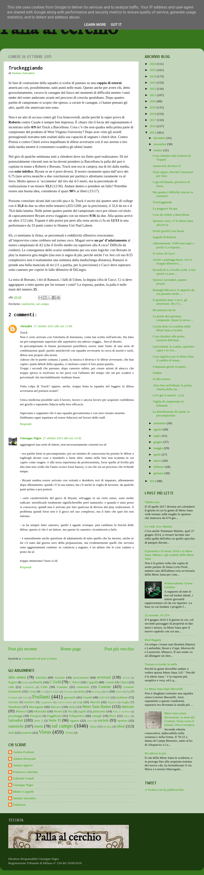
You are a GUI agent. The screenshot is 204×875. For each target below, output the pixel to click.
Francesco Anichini (25, 772)
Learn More (95, 24)
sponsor (122, 720)
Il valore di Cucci (164, 253)
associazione (81, 677)
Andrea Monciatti (24, 758)
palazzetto (99, 711)
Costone (104, 687)
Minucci (21, 711)
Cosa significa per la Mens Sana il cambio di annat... (173, 358)
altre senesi (17, 677)
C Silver (74, 682)
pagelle (82, 711)
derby (81, 691)
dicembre (159, 138)
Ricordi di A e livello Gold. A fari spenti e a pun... (174, 271)
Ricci (112, 716)
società (103, 720)
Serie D (55, 720)
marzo (157, 460)
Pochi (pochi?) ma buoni (168, 231)
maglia (126, 702)
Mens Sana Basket (96, 707)
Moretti (58, 711)
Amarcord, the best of (167, 166)
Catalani (109, 682)
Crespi (32, 691)
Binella (37, 682)
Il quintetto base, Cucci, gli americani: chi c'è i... (170, 301)
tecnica (107, 726)
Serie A (38, 720)
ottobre (158, 150)
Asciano (59, 677)
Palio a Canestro (121, 711)
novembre (160, 144)
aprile (157, 454)
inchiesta (122, 697)
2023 (153, 82)
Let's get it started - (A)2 (168, 395)
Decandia (68, 691)
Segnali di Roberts (164, 237)
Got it (116, 24)
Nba (70, 711)
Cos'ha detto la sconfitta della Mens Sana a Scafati (171, 328)
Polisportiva (76, 716)
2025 (153, 70)
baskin (25, 682)
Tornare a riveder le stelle (161, 664)
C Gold (55, 682)
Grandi (87, 697)
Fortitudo (13, 697)
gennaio (158, 473)
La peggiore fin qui (165, 208)
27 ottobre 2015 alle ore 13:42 (62, 438)
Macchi (95, 702)
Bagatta (12, 682)
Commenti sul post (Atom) (39, 658)
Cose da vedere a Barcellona (171, 214)
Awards (126, 677)
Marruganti (36, 707)
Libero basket (64, 702)
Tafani (93, 726)
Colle (44, 687)
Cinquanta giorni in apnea (169, 366)
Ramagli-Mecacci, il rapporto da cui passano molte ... (173, 291)
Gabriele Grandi (23, 778)
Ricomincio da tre (164, 310)
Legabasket (46, 702)
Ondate (157, 373)
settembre (160, 423)
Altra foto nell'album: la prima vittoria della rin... (172, 387)
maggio (158, 448)
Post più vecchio (119, 648)
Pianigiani (36, 716)
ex (107, 691)
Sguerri (74, 720)
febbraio (159, 467)
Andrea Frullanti (23, 752)
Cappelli (92, 682)
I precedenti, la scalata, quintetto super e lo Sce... (173, 348)
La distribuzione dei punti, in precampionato (171, 413)
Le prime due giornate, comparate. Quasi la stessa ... (173, 318)
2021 (153, 95)
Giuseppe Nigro (30, 438)
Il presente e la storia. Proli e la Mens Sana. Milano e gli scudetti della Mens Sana (169, 554)
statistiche (28, 304)
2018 (153, 114)
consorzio (83, 687)
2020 (153, 101)
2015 (153, 132)
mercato (128, 707)
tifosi (121, 726)
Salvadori (15, 720)
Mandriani (15, 707)
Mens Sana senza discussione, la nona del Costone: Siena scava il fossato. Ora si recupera (179, 719)
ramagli (97, 716)
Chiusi (124, 682)
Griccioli (104, 697)
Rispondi (26, 424)
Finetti (119, 691)
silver (90, 720)
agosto (158, 429)
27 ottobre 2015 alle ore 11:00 (53, 326)
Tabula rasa (152, 502)
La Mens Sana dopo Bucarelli (164, 689)
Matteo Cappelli (23, 791)
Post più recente (22, 648)
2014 (153, 481)
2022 (153, 88)
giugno (158, 442)
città (11, 687)
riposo (127, 715)
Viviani (69, 732)
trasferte (26, 732)
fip (128, 691)
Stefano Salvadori (24, 798)
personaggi (15, 716)
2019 (153, 107)
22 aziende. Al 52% (157, 615)
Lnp (79, 702)
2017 (153, 120)
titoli (11, 732)
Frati (25, 697)
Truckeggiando (162, 202)
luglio (157, 436)
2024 (153, 76)
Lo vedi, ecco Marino (158, 526)
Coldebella (28, 687)
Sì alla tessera (161, 379)
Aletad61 (26, 326)
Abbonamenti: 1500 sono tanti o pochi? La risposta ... (173, 245)
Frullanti (41, 697)
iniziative (29, 702)
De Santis (54, 691)
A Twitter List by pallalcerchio (164, 789)
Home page (70, 648)
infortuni (13, 702)
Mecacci (56, 707)
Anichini (40, 677)
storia (38, 726)
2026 (153, 64)
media (72, 707)
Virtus (45, 732)
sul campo (42, 304)
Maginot (112, 702)
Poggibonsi (54, 716)
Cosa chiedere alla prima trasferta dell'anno (169, 338)
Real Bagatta (153, 640)
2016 (153, 126)
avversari (104, 677)
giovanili (69, 697)
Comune (62, 687)
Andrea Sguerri (23, 765)
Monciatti (40, 711)
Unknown (19, 804)
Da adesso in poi (155, 753)
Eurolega (96, 691)
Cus (43, 691)
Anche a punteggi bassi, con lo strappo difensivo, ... (172, 261)
